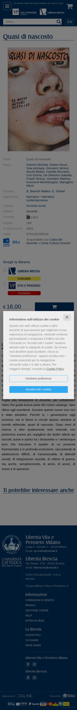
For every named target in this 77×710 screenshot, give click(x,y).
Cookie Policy (55, 368)
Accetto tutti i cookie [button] (38, 389)
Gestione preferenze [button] (38, 378)
